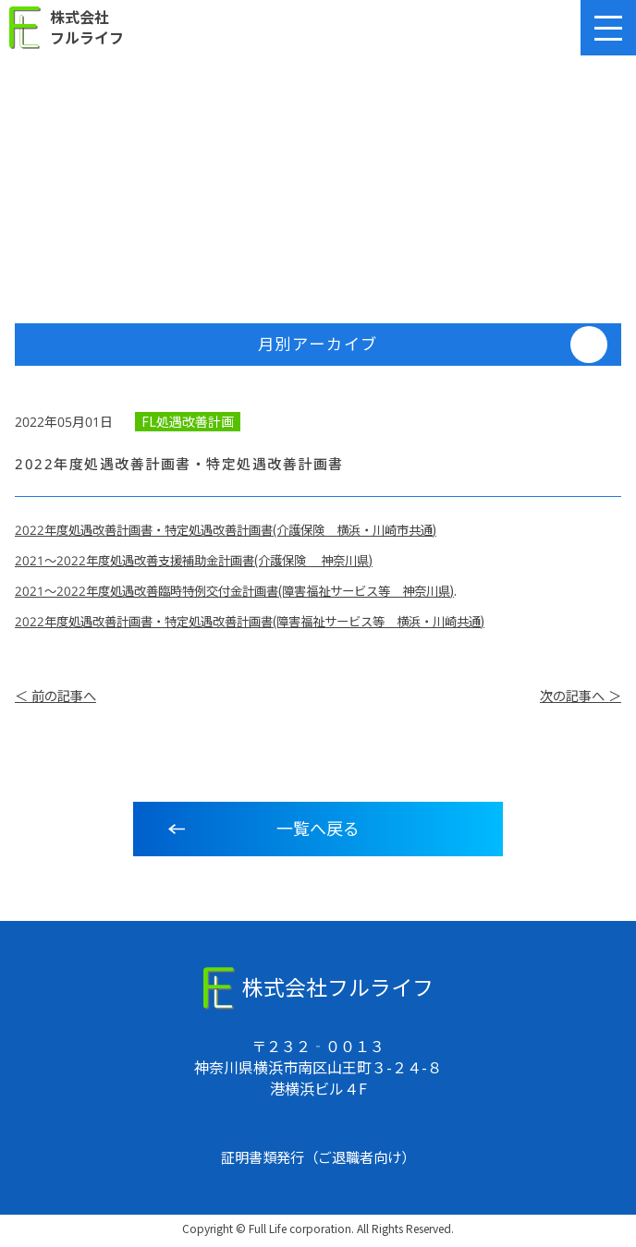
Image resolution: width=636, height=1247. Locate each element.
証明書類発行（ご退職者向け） (318, 1160)
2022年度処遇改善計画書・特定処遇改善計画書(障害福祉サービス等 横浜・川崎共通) (267, 623)
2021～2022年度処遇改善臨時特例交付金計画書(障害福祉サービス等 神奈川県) (249, 592)
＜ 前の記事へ (58, 699)
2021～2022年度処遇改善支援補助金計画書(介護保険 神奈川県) (206, 562)
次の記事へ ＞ (577, 699)
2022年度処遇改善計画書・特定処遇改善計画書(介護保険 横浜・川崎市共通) (241, 531)
